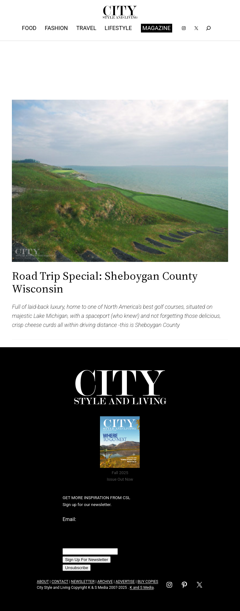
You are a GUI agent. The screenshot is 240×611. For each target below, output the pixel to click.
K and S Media (142, 587)
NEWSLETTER (82, 581)
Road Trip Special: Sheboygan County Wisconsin (105, 282)
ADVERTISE (125, 581)
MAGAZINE (156, 28)
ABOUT (43, 581)
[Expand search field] (208, 28)
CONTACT (60, 581)
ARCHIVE (104, 581)
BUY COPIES (148, 581)
